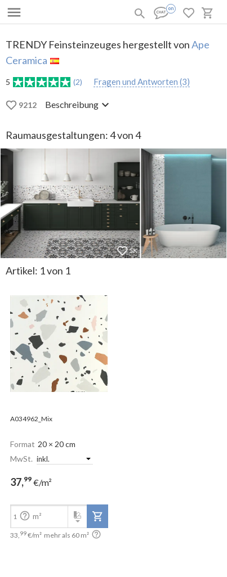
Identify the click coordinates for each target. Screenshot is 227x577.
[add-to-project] (97, 516)
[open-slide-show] (59, 344)
